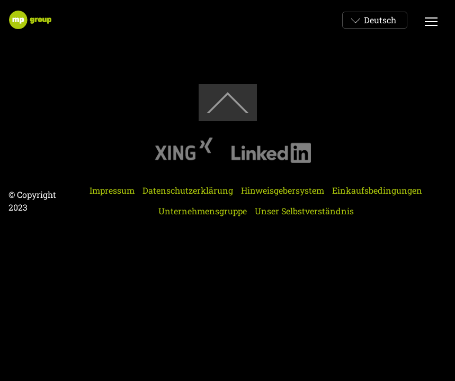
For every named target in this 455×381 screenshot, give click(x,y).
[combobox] (374, 20)
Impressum (112, 190)
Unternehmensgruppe (202, 210)
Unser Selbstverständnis (304, 210)
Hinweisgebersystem (282, 190)
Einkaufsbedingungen (377, 190)
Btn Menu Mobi (432, 19)
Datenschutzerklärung (187, 190)
